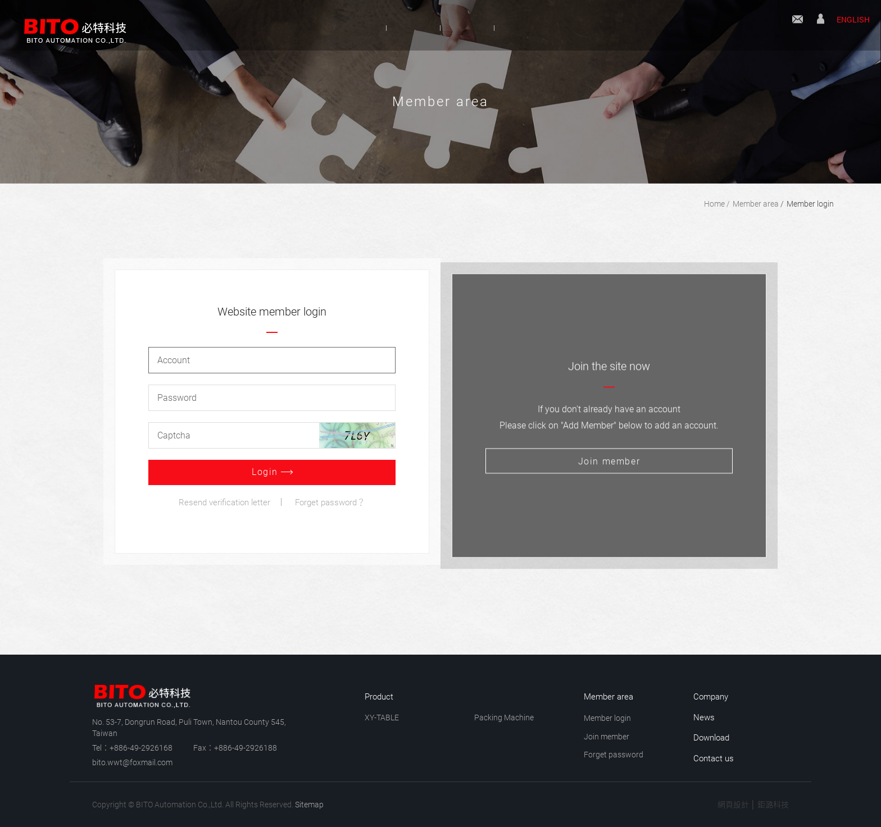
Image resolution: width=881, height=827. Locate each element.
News (481, 27)
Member (821, 27)
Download (564, 27)
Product (403, 27)
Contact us (798, 27)
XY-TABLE (382, 717)
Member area (756, 203)
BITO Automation (70, 25)
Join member (606, 736)
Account (173, 360)
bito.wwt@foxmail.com (132, 762)
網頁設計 (733, 804)
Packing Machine (504, 717)
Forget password (613, 754)
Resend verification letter (224, 502)
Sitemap (309, 804)
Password (177, 397)
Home (714, 203)
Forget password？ (330, 502)
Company (317, 27)
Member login (810, 203)
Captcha (173, 435)
